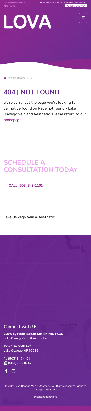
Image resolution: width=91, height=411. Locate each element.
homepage (12, 120)
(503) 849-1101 (76, 6)
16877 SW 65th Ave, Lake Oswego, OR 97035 (62, 2)
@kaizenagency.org (45, 396)
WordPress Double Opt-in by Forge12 (31, 408)
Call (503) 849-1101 (26, 185)
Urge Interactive (47, 389)
